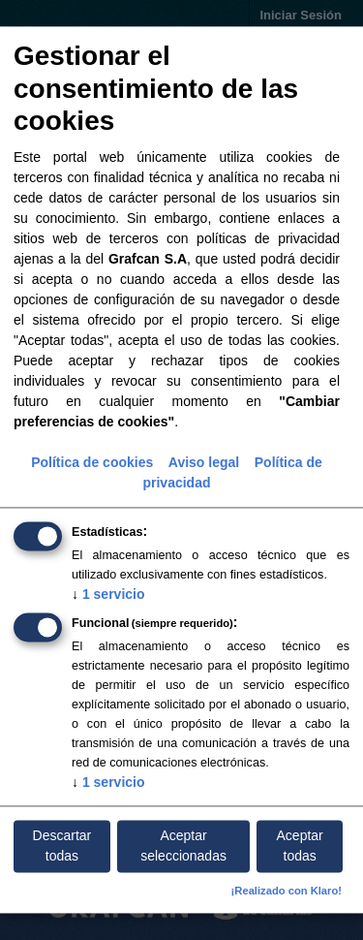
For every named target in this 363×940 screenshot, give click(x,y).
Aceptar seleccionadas (183, 845)
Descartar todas (62, 845)
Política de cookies (92, 462)
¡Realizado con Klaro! (286, 891)
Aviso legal (203, 462)
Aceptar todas (300, 845)
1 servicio (108, 594)
